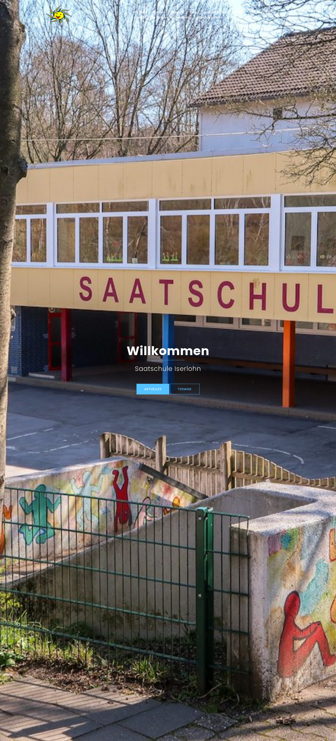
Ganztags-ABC (261, 12)
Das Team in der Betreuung (170, 17)
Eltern (194, 12)
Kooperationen (215, 12)
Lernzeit (138, 17)
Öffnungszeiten (208, 17)
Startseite (139, 12)
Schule (158, 12)
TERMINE (185, 389)
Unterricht (176, 12)
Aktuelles (153, 389)
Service (238, 12)
